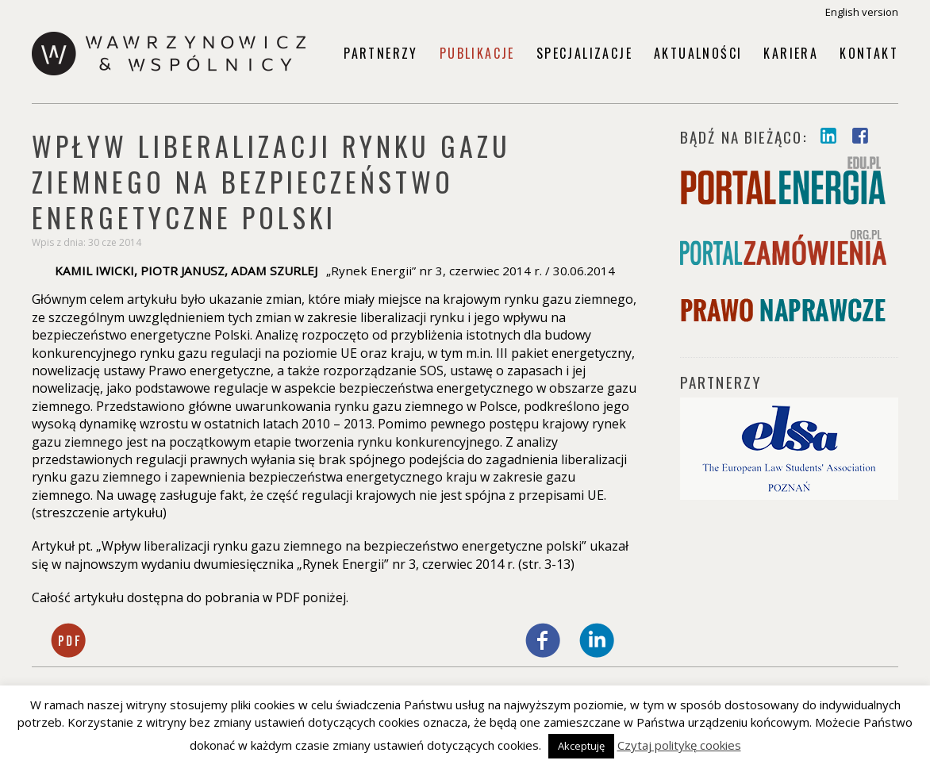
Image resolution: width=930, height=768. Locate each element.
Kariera (790, 53)
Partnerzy (381, 53)
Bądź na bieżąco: (746, 136)
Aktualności (698, 53)
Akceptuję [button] (581, 746)
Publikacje (477, 53)
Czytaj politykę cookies (679, 745)
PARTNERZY (721, 382)
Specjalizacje (584, 53)
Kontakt (869, 53)
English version (861, 12)
